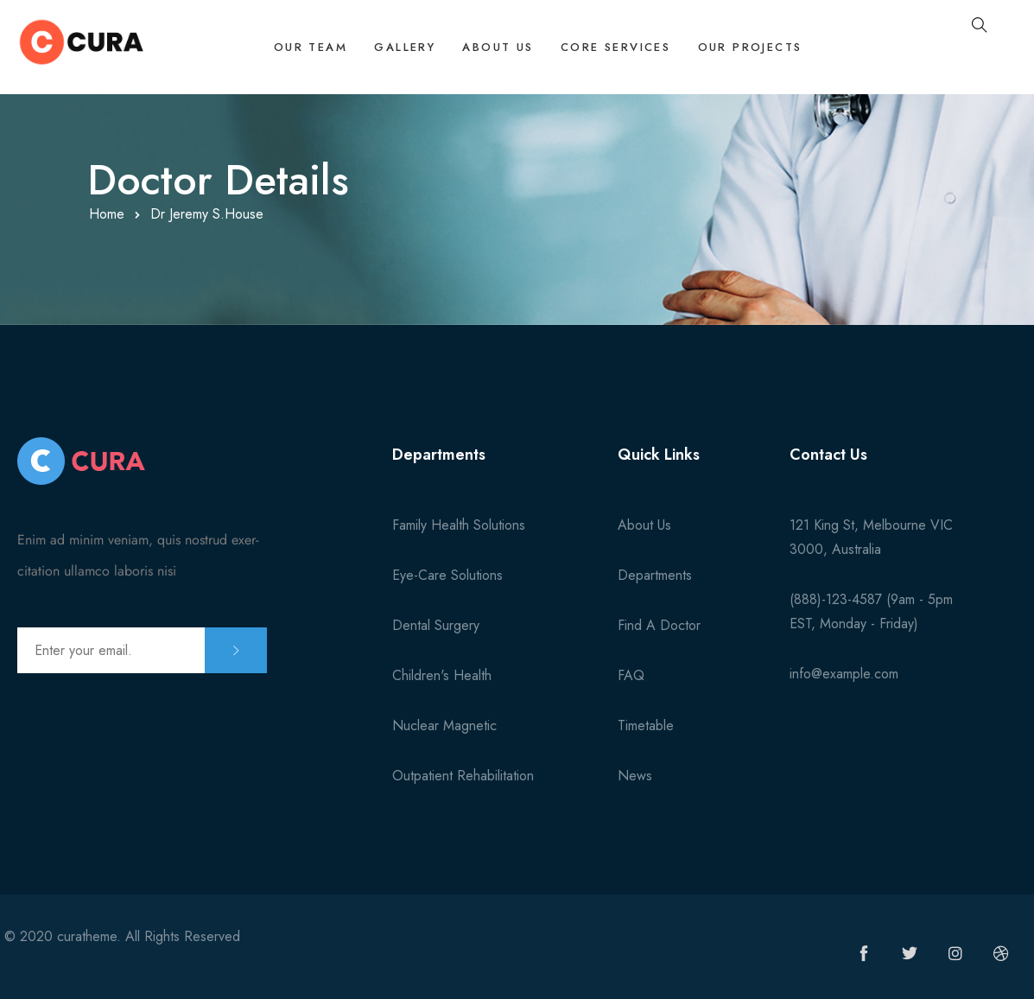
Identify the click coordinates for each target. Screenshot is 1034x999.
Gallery (393, 49)
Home (106, 214)
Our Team (296, 49)
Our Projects (748, 49)
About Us (489, 49)
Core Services (610, 49)
